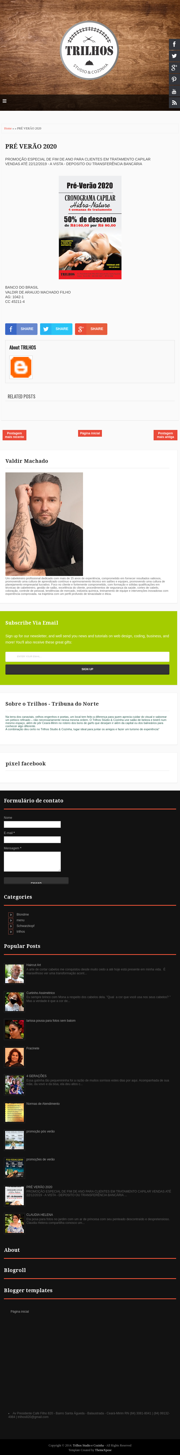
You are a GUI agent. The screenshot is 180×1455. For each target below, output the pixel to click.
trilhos (21, 931)
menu (20, 920)
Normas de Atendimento (43, 1104)
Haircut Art (33, 965)
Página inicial (90, 433)
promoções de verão (40, 1159)
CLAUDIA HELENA (39, 1215)
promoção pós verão (40, 1131)
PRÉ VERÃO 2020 (31, 146)
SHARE (19, 329)
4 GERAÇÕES (36, 1076)
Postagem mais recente (14, 435)
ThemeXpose (103, 1450)
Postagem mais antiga (165, 435)
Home (8, 128)
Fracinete (32, 1048)
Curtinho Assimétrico (40, 993)
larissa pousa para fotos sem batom (51, 1020)
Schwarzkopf (25, 926)
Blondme (23, 914)
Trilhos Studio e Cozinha (89, 1445)
